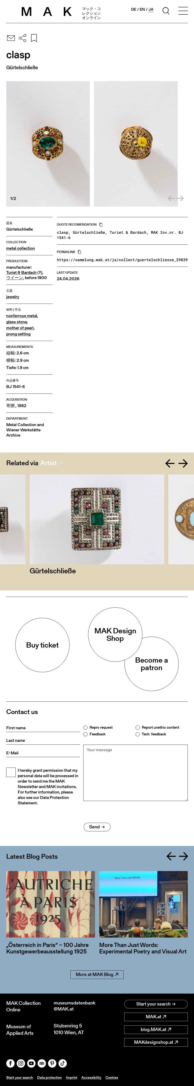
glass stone (16, 322)
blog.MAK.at (156, 1029)
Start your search (155, 1004)
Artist (48, 463)
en (142, 9)
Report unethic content (160, 727)
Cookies (115, 1077)
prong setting (18, 334)
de (133, 9)
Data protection (51, 1077)
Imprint (73, 1077)
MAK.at (156, 1016)
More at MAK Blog (97, 974)
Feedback (97, 734)
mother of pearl (20, 328)
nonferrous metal (21, 315)
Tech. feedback (154, 734)
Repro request (101, 727)
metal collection (20, 248)
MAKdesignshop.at (156, 1042)
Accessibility (94, 1077)
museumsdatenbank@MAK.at (75, 1006)
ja (150, 9)
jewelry (12, 296)
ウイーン (14, 277)
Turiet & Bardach (21, 272)
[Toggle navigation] (183, 11)
